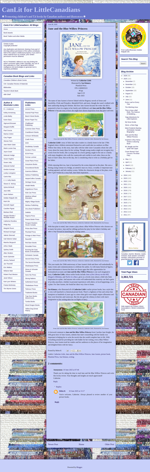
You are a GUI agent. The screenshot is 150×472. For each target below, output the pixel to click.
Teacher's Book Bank (11, 91)
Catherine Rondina (10, 221)
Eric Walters (8, 267)
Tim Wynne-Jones (10, 288)
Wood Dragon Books (32, 305)
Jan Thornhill (8, 264)
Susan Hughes (9, 159)
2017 (126, 196)
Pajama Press (30, 216)
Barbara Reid (8, 212)
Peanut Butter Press (32, 219)
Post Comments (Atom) (85, 453)
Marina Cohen (8, 134)
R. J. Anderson (9, 109)
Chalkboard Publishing (29, 124)
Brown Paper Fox (31, 120)
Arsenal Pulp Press (32, 113)
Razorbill (28, 239)
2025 (126, 79)
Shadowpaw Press (31, 266)
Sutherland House (31, 282)
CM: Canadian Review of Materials (16, 84)
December (129, 81)
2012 (126, 212)
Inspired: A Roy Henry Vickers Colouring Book (132, 142)
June (127, 99)
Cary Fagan (8, 137)
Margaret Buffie (9, 127)
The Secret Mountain (32, 262)
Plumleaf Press (53, 357)
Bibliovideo (7, 87)
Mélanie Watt (8, 271)
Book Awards (8, 33)
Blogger (79, 467)
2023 (126, 178)
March (127, 165)
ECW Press (29, 153)
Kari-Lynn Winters (10, 281)
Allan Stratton (8, 253)
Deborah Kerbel (9, 166)
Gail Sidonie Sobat (10, 239)
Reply (55, 381)
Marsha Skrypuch (10, 242)
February (128, 168)
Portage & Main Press (32, 235)
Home (81, 444)
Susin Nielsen (8, 194)
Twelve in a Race (72, 277)
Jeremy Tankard (9, 260)
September (129, 90)
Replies (59, 387)
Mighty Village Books (32, 202)
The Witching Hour (131, 107)
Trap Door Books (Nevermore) (31, 297)
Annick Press (29, 109)
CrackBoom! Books (32, 132)
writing (71, 357)
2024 (126, 175)
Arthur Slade (8, 246)
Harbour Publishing (32, 175)
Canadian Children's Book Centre (15, 80)
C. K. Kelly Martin (10, 180)
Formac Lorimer (30, 157)
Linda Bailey (8, 116)
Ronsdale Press (30, 246)
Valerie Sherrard (9, 235)
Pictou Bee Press (31, 228)
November (129, 84)
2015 (126, 203)
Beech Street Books (32, 116)
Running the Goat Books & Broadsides (32, 250)
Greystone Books (31, 164)
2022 (126, 181)
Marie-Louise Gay (10, 148)
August (128, 93)
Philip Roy (7, 225)
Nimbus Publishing (31, 205)
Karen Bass (8, 120)
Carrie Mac (7, 176)
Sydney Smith (8, 249)
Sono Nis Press (30, 275)
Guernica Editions (31, 171)
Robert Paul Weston (11, 274)
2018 (126, 193)
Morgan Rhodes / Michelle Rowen (10, 217)
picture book (105, 354)
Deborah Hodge (9, 155)
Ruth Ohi (7, 201)
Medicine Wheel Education (30, 197)
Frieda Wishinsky (10, 285)
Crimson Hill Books (31, 136)
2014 (126, 206)
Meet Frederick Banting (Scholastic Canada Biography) (133, 130)
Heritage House (30, 182)
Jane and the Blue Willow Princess (78, 354)
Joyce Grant (8, 152)
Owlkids (28, 212)
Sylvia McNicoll (9, 187)
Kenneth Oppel (9, 205)
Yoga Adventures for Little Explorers (132, 118)
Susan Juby (8, 162)
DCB (27, 143)
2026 (126, 76)
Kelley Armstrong (9, 113)
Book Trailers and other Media (14, 36)
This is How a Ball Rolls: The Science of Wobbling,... (132, 112)
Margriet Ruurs (9, 228)
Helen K (62, 391)
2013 (126, 209)
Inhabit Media (30, 185)
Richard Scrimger (10, 232)
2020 (126, 187)
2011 (126, 215)
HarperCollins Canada (33, 178)
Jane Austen (96, 354)
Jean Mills (7, 191)
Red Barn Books (31, 243)
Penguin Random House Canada (31, 224)
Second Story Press (32, 259)
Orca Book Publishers (32, 209)
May (127, 159)
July (127, 96)
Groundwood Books (32, 168)
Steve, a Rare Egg (131, 125)
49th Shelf (7, 94)
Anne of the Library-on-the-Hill (97, 274)
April (127, 162)
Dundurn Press (30, 150)
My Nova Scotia (130, 122)
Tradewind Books (31, 293)
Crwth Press (29, 139)
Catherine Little (59, 354)
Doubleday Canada (32, 146)
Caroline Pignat (9, 208)
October (128, 87)
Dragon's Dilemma (55, 277)
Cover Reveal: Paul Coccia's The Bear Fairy (132, 153)
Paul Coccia (8, 130)
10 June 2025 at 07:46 (71, 370)
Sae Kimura (64, 357)
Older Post (109, 444)
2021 (126, 184)
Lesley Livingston (10, 173)
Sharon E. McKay (10, 184)
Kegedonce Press (31, 189)
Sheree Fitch (8, 141)
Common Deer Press (32, 129)
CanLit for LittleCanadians (41, 9)
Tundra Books (30, 301)
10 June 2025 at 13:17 (77, 391)
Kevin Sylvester (9, 257)
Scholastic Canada (31, 255)
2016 (126, 200)
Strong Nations (30, 278)
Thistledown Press (31, 285)
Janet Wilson (8, 278)
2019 (126, 190)
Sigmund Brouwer (10, 123)
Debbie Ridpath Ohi (10, 198)
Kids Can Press (30, 193)
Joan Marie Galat (10, 145)
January (128, 171)
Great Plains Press (31, 161)
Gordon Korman (9, 169)
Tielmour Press (30, 289)
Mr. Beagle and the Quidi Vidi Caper (131, 147)
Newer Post (53, 444)
